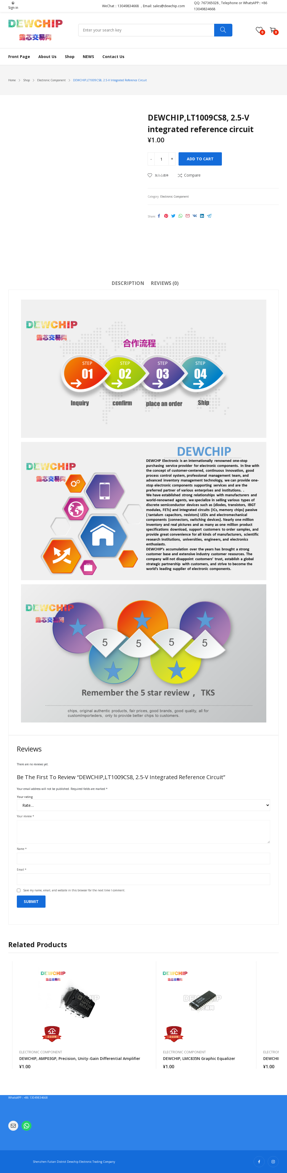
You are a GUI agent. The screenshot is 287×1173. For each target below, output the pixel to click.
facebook (259, 1161)
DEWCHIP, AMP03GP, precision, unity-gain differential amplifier (79, 1058)
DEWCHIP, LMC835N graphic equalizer (199, 1058)
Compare (192, 175)
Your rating (25, 797)
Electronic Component (174, 196)
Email (21, 869)
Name (22, 849)
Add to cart (200, 158)
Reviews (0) (165, 283)
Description (127, 283)
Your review (25, 816)
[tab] (128, 284)
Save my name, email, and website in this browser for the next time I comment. (74, 890)
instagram (273, 1161)
